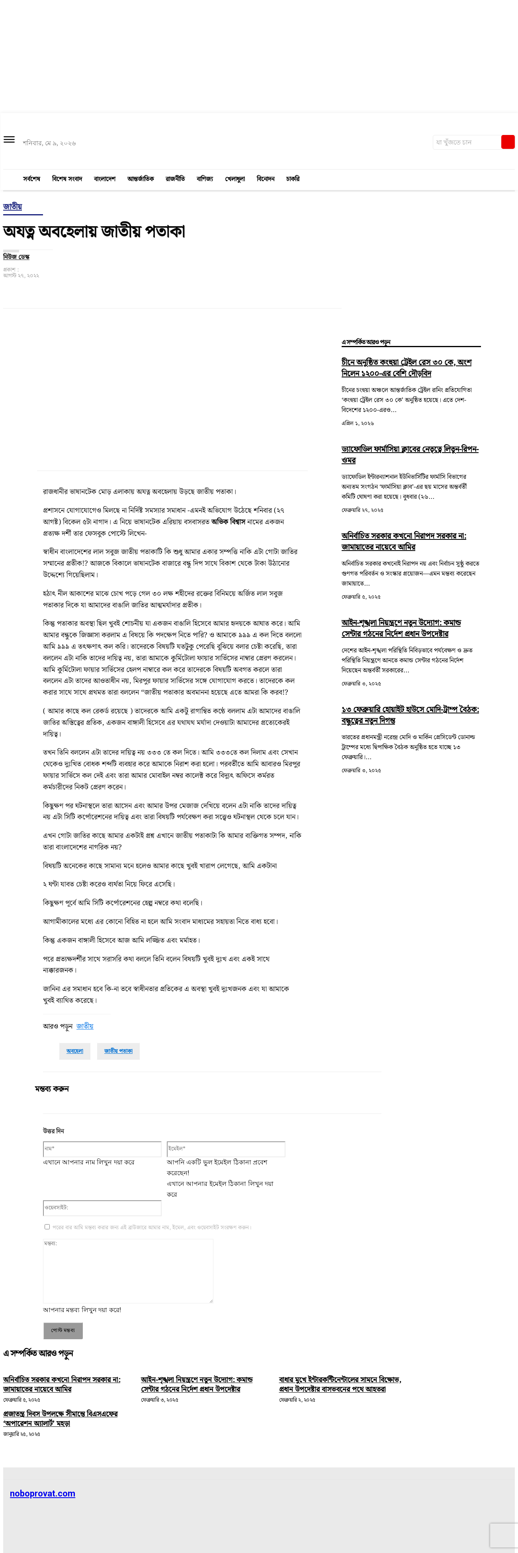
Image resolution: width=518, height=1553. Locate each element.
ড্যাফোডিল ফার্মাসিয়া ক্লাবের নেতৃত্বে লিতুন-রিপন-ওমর (410, 455)
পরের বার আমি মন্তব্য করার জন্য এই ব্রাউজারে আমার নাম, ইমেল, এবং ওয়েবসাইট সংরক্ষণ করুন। (152, 1227)
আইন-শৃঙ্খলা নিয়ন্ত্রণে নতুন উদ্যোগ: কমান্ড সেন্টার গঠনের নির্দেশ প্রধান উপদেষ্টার (401, 629)
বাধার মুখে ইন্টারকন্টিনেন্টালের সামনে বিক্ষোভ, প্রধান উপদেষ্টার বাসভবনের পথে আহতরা (337, 1389)
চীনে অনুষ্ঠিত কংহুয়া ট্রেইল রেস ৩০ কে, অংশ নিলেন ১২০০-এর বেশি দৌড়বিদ (406, 368)
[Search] (508, 142)
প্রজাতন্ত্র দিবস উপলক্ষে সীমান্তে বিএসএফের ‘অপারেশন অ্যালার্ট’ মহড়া (65, 1428)
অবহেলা (74, 1051)
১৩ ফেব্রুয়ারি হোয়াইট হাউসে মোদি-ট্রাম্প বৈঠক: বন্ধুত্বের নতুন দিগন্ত (410, 715)
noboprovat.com (42, 1493)
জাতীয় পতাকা (118, 1051)
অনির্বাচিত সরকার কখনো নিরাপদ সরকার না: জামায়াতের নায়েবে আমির (404, 542)
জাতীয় (12, 207)
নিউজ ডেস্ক (16, 257)
